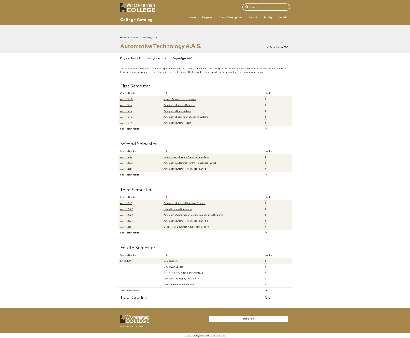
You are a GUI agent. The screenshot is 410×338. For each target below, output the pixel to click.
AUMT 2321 (126, 203)
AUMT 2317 (126, 168)
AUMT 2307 (126, 209)
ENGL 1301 (126, 260)
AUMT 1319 (126, 122)
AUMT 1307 (126, 105)
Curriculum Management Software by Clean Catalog (205, 336)
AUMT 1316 (126, 117)
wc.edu (283, 17)
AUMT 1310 (126, 111)
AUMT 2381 (126, 226)
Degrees (207, 17)
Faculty (268, 17)
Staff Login (248, 318)
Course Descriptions (231, 17)
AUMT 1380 (126, 157)
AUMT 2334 (126, 220)
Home (192, 17)
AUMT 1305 (126, 99)
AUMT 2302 (126, 215)
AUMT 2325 (126, 162)
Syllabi (253, 17)
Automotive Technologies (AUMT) (148, 58)
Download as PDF (277, 47)
